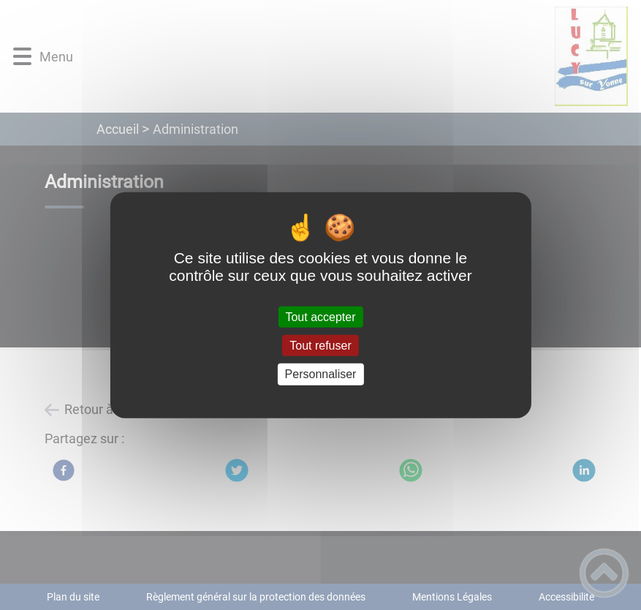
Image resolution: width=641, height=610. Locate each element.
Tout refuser (320, 345)
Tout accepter (320, 317)
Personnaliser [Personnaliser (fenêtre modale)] (321, 374)
